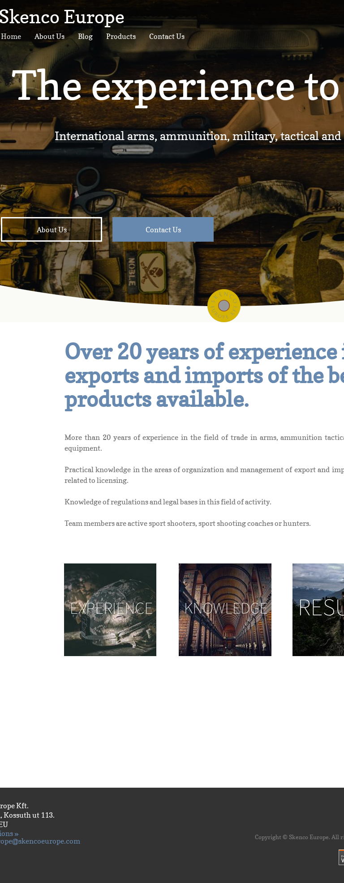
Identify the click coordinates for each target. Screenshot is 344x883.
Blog (85, 36)
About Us (49, 36)
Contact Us (167, 36)
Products (121, 36)
